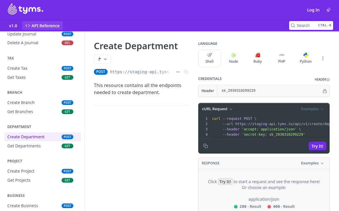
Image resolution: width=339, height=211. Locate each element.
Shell (210, 58)
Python (306, 58)
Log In (313, 10)
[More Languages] (322, 58)
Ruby (257, 58)
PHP (281, 58)
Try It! (317, 146)
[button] (322, 79)
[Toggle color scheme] (328, 9)
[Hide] (325, 91)
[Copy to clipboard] (205, 146)
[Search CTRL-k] (311, 25)
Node (233, 58)
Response (211, 163)
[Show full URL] (178, 72)
